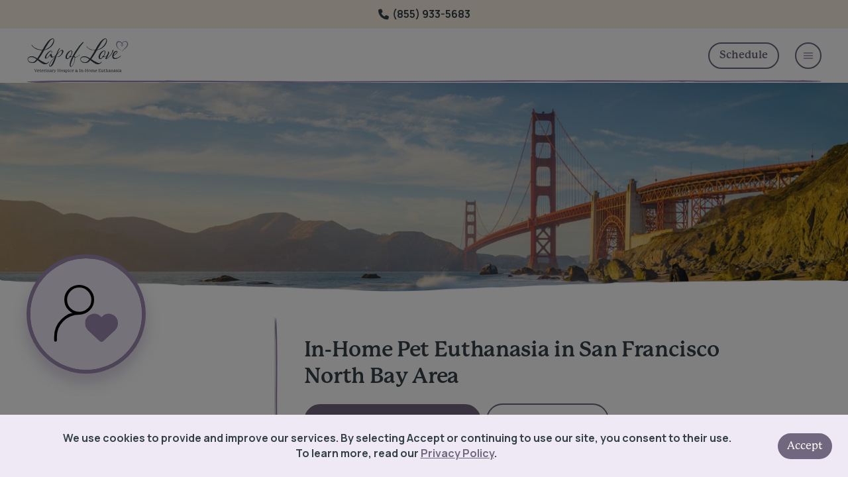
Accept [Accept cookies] (805, 446)
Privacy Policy (457, 453)
